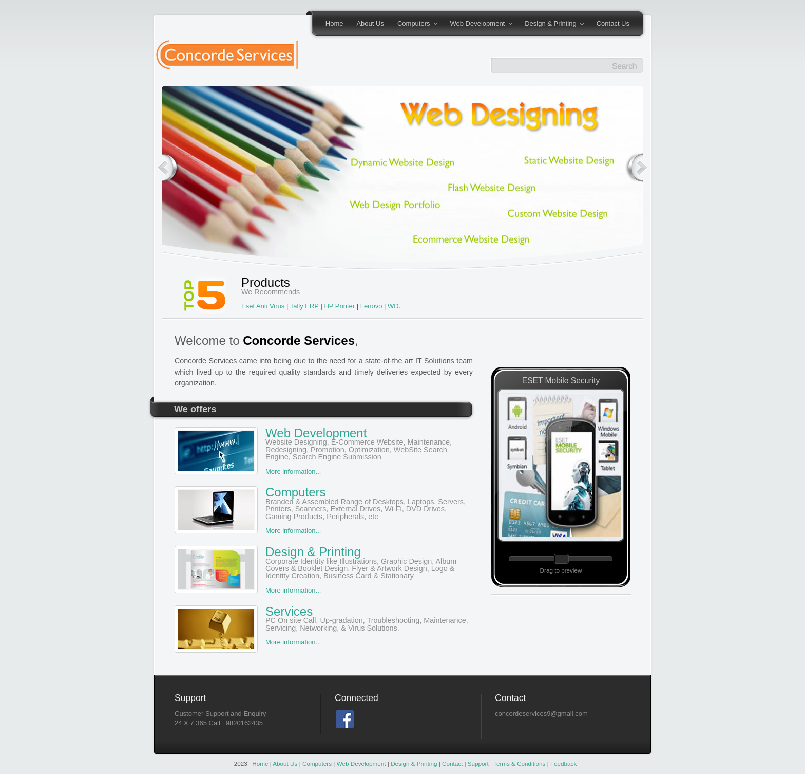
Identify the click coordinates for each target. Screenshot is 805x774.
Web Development (478, 24)
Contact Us (613, 23)
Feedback (563, 763)
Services (324, 618)
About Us (370, 23)
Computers (414, 24)
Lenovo (371, 306)
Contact (452, 763)
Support (478, 763)
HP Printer (339, 306)
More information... (293, 471)
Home (334, 23)
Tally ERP (305, 306)
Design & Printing (551, 24)
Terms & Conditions (518, 763)
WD (393, 306)
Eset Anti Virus (263, 306)
